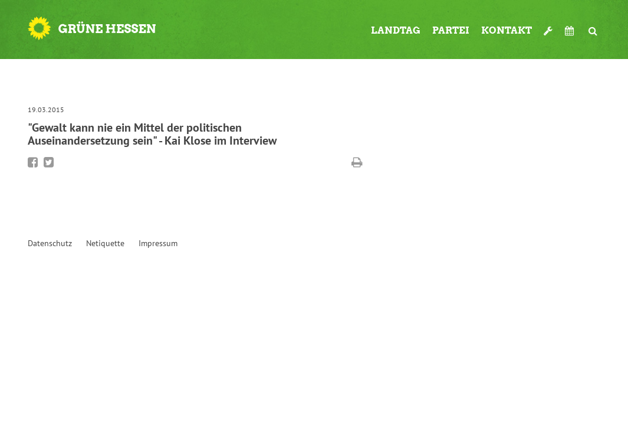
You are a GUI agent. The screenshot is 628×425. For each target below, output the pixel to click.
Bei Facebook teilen (33, 162)
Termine (571, 30)
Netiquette (105, 243)
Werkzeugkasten (548, 26)
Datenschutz (50, 243)
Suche (593, 26)
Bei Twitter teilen (49, 162)
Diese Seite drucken (357, 162)
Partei (450, 30)
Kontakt (506, 30)
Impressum (158, 243)
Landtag (395, 30)
